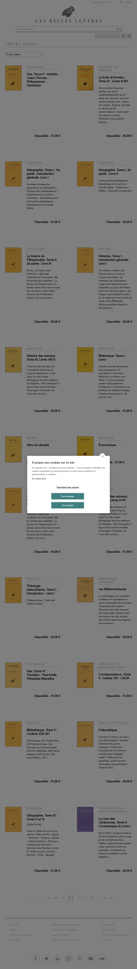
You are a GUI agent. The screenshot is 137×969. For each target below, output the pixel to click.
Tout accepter (67, 496)
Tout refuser (67, 505)
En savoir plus (39, 478)
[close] (102, 456)
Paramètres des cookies (68, 487)
